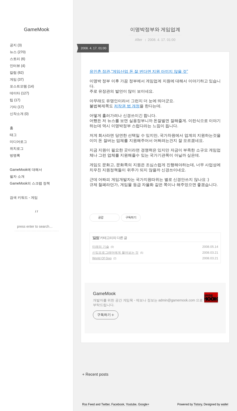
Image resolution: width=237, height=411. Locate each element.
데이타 (19, 93)
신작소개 (19, 114)
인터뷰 (17, 66)
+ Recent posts (95, 374)
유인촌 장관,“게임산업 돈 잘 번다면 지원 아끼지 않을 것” (139, 71)
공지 (16, 45)
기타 (17, 107)
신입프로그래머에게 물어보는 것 (115, 252)
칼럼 (17, 73)
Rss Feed (88, 404)
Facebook (117, 404)
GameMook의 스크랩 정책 (30, 183)
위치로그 (16, 148)
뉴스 (18, 52)
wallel (224, 404)
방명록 (15, 155)
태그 (13, 135)
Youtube (131, 404)
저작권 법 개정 (127, 106)
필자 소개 (17, 176)
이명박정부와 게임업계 (155, 29)
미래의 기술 (100, 247)
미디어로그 (18, 142)
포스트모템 (22, 86)
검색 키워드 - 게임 (24, 197)
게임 (17, 79)
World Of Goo (102, 258)
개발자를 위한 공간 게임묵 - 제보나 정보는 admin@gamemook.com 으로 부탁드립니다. (148, 302)
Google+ (143, 404)
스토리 (17, 59)
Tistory (198, 404)
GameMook (36, 29)
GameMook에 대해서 (26, 170)
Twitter (105, 404)
